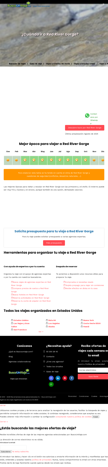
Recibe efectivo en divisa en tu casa (80, 288)
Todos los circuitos (54, 366)
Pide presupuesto (54, 243)
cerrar (3, 405)
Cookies (94, 396)
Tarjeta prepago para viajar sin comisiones (83, 285)
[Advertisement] (54, 88)
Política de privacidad (95, 364)
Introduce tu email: (7, 442)
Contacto (50, 356)
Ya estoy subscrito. (20, 451)
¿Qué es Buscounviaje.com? (21, 352)
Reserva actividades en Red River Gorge (30, 298)
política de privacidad (41, 460)
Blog (11, 356)
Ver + (41, 332)
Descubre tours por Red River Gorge (84, 128)
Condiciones (84, 396)
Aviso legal (104, 396)
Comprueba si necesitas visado (78, 282)
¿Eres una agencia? (55, 362)
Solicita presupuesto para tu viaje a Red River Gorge (54, 231)
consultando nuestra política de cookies (73, 417)
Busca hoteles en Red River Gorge (27, 295)
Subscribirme (6, 452)
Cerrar (4, 422)
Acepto (95, 417)
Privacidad (72, 396)
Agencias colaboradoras (20, 362)
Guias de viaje (52, 371)
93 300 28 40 (52, 352)
